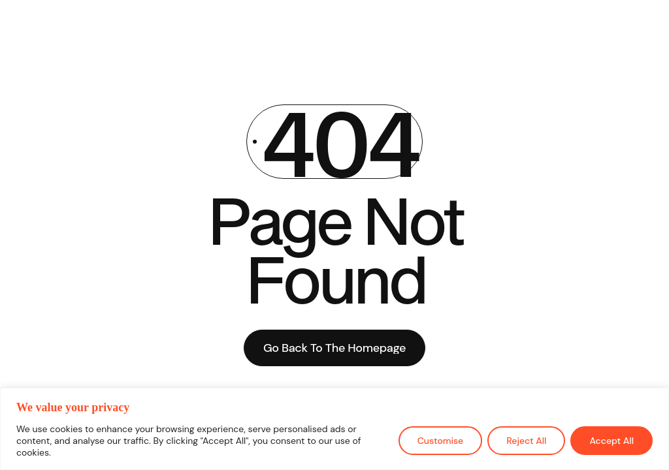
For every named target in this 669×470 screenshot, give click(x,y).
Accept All (611, 440)
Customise (440, 440)
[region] (334, 429)
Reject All (526, 440)
